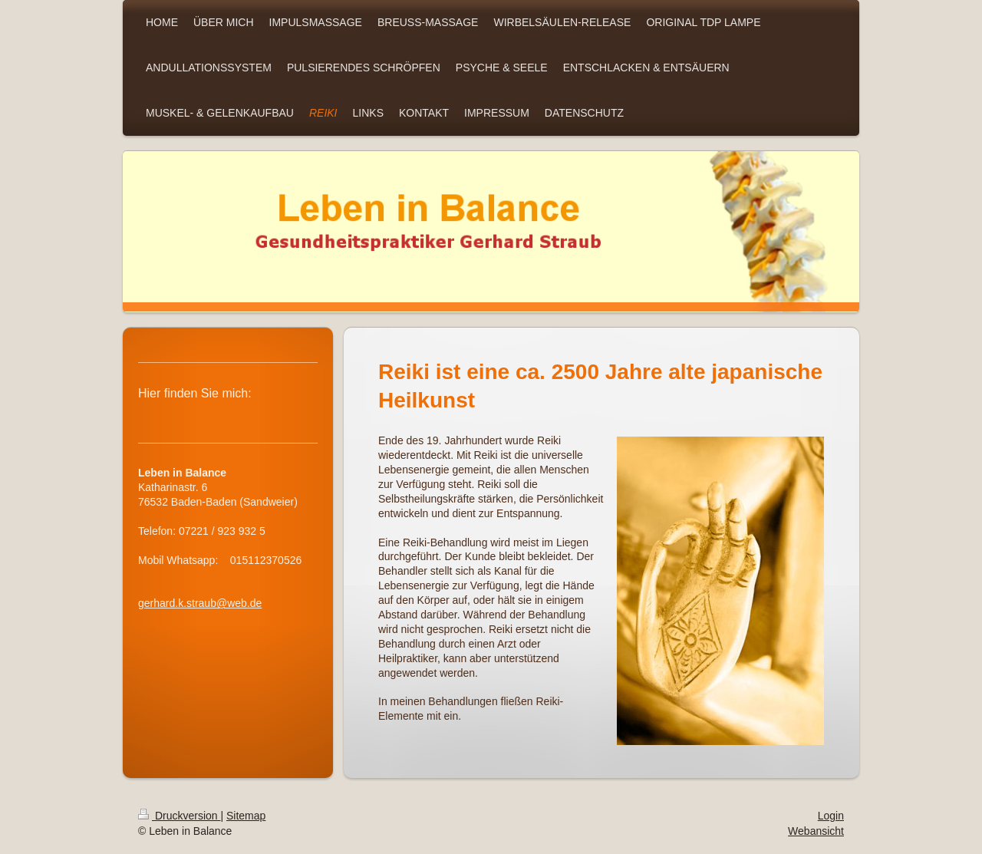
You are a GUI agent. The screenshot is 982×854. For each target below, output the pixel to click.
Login (831, 815)
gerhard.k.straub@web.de (200, 603)
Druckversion (179, 815)
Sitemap (245, 815)
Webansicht (816, 831)
